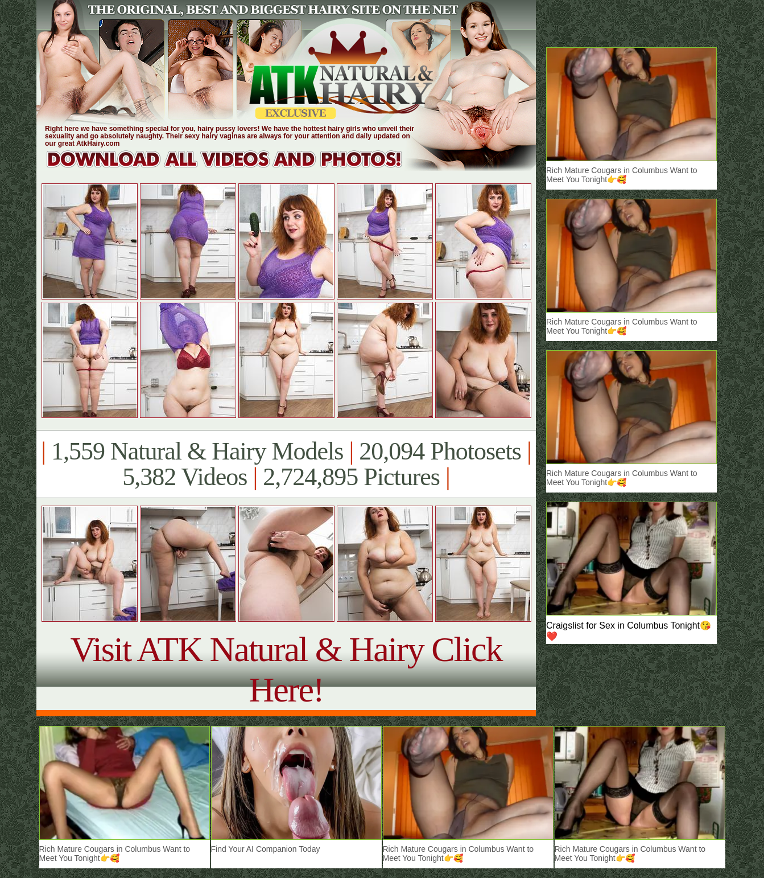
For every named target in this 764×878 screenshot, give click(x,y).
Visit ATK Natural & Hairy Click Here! (286, 669)
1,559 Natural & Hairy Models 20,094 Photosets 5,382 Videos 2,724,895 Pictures (286, 464)
